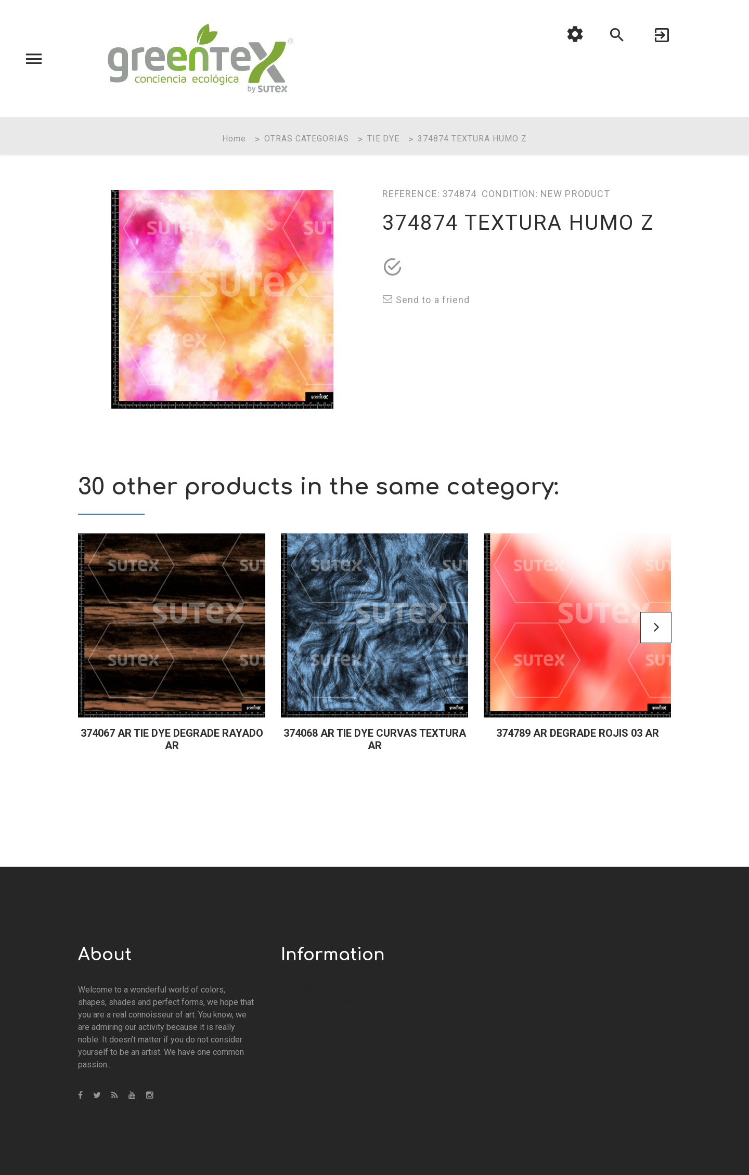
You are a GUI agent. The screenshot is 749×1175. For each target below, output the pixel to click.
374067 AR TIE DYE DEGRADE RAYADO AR (172, 739)
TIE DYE (383, 138)
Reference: (411, 193)
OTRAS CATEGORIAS (306, 138)
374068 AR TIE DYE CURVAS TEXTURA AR (374, 739)
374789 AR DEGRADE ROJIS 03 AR (577, 733)
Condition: (510, 193)
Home (234, 138)
